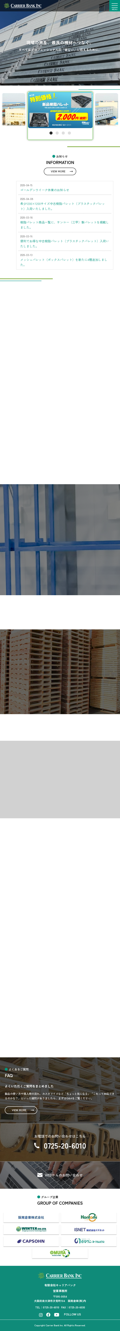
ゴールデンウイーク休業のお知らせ (44, 190)
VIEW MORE (58, 171)
